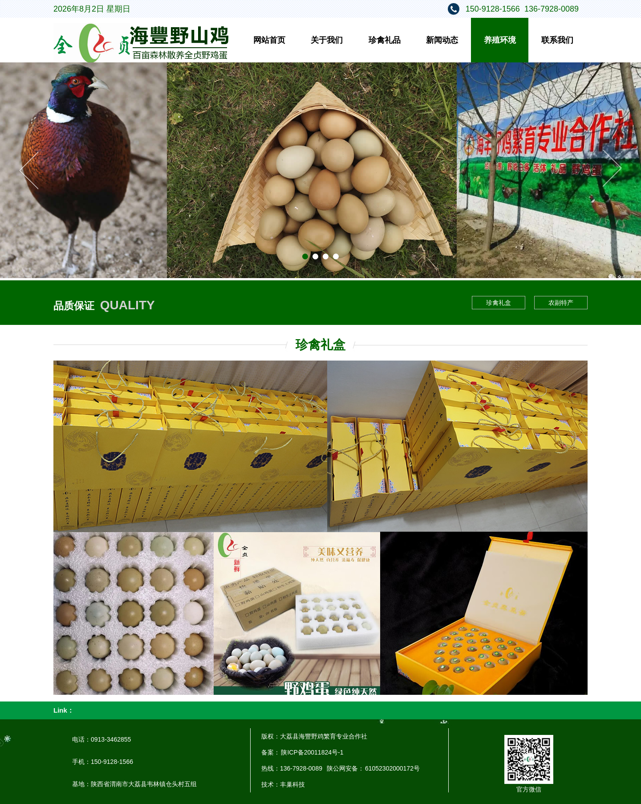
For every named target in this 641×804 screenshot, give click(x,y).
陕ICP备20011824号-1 (311, 752)
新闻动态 (442, 40)
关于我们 (327, 40)
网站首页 (269, 40)
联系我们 (557, 40)
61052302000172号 (392, 768)
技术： (270, 784)
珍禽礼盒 (498, 302)
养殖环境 (500, 40)
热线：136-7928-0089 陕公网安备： (313, 768)
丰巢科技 (292, 784)
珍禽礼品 (385, 40)
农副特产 (560, 302)
